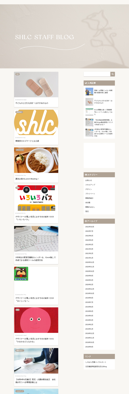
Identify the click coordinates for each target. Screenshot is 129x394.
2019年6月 (89, 307)
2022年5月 (89, 240)
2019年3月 (89, 321)
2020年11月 (89, 267)
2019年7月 (89, 303)
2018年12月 (89, 334)
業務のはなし (53, 175)
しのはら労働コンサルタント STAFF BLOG (64, 2)
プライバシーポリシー (64, 388)
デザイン (52, 211)
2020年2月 (89, 285)
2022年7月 (89, 231)
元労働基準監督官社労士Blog (96, 368)
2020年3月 (89, 281)
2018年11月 (89, 339)
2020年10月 (89, 272)
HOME (64, 384)
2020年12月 (89, 263)
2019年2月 (89, 325)
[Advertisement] (46, 278)
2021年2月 (89, 254)
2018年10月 (89, 343)
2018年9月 (89, 348)
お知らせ (88, 180)
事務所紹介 (52, 74)
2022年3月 (89, 245)
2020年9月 (89, 276)
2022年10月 (89, 227)
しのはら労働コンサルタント (96, 363)
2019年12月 (89, 290)
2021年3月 (89, 249)
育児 (17, 74)
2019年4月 (89, 316)
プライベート (19, 107)
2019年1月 (89, 330)
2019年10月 (89, 294)
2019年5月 (89, 312)
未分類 (88, 203)
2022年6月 (89, 236)
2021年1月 (89, 258)
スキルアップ (19, 140)
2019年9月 (89, 299)
